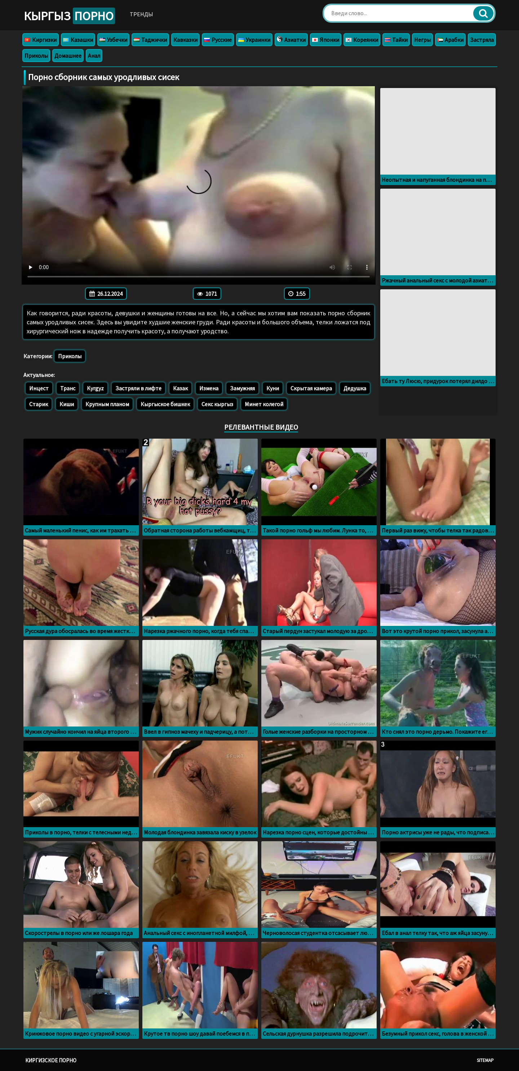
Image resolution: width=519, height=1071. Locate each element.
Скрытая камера (311, 388)
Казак (180, 388)
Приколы (36, 55)
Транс (67, 388)
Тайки (396, 39)
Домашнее (67, 55)
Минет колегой (264, 404)
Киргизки (41, 39)
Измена (208, 388)
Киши (66, 404)
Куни (272, 388)
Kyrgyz (95, 388)
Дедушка (354, 388)
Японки (325, 39)
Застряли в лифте (138, 388)
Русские (218, 39)
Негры (422, 39)
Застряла (482, 39)
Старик (38, 404)
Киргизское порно (50, 1060)
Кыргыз (69, 16)
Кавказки (185, 39)
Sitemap (485, 1060)
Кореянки (362, 39)
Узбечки (113, 39)
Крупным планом (107, 404)
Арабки (450, 39)
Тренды (141, 14)
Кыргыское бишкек (165, 404)
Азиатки (291, 39)
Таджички (150, 39)
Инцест (39, 388)
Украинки (254, 39)
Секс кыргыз (217, 404)
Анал (94, 55)
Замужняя (242, 388)
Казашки (78, 39)
